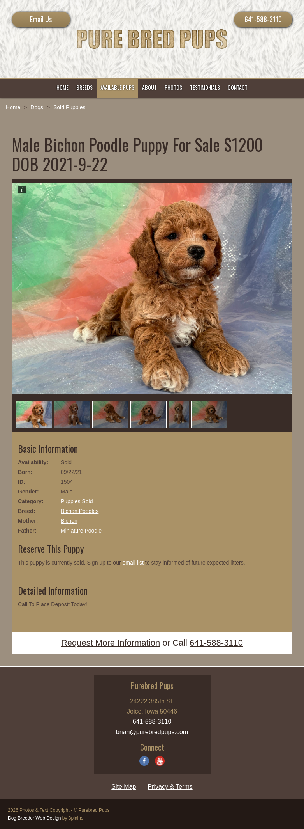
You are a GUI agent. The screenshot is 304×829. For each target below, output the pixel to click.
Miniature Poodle (81, 530)
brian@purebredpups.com (152, 732)
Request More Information (110, 643)
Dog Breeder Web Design (34, 818)
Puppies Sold (77, 501)
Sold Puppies (69, 107)
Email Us (41, 19)
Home (13, 107)
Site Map (123, 786)
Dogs (36, 107)
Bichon (69, 521)
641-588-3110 (263, 19)
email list (132, 562)
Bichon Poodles (79, 511)
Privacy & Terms (170, 786)
